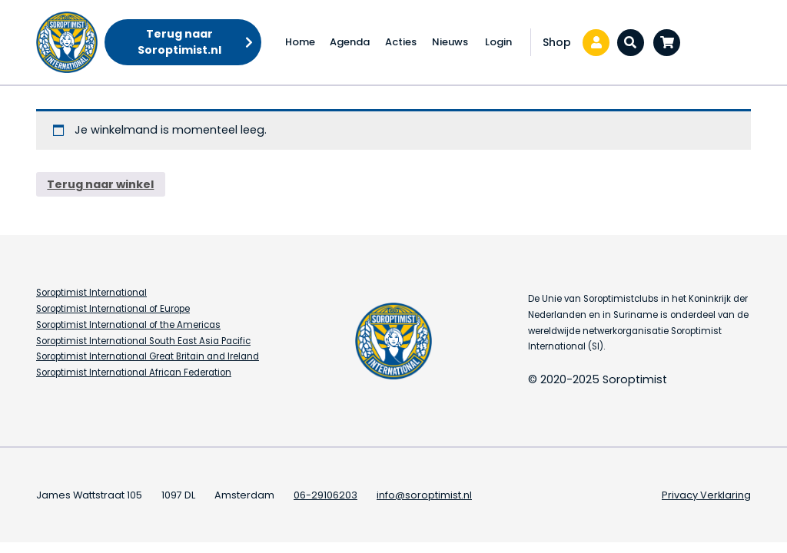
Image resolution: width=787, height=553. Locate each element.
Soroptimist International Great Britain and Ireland (147, 356)
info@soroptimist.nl (424, 495)
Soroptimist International (91, 292)
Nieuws (450, 42)
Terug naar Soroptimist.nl (179, 42)
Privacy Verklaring (706, 495)
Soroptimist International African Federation (133, 372)
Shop (557, 42)
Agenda (350, 42)
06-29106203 (325, 495)
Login (498, 42)
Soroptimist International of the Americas (128, 325)
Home (300, 42)
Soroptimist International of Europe (113, 309)
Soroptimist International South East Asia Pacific (143, 341)
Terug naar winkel (100, 184)
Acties (401, 42)
